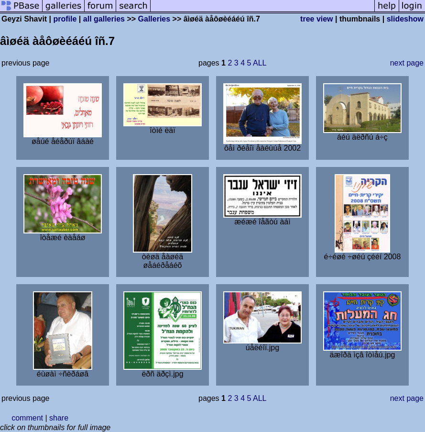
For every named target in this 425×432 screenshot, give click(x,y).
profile (65, 19)
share (58, 418)
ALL (259, 63)
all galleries (104, 19)
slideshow (405, 19)
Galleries (154, 19)
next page (407, 63)
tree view (316, 19)
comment (27, 418)
